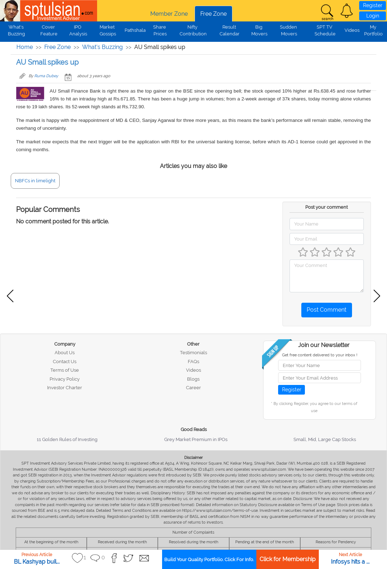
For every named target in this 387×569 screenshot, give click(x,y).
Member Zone (169, 13)
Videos (352, 30)
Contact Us (64, 361)
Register (372, 5)
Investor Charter (64, 387)
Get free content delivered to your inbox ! (319, 355)
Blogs (193, 379)
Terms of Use (64, 370)
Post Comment (326, 309)
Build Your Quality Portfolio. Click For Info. (209, 559)
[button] (347, 11)
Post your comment (326, 207)
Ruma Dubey (46, 76)
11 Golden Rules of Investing (67, 439)
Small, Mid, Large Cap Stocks (324, 439)
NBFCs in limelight (35, 180)
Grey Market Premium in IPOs (195, 439)
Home (24, 47)
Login (372, 16)
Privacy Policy (65, 379)
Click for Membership (288, 559)
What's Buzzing (102, 47)
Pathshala (135, 30)
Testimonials (193, 352)
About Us (65, 352)
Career (193, 387)
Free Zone (213, 13)
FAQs (193, 361)
